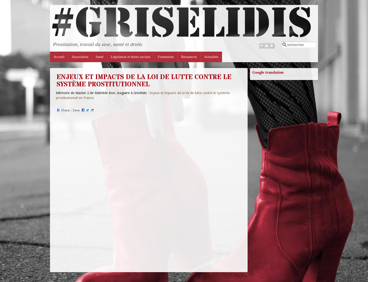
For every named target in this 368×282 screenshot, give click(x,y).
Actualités (211, 57)
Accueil (59, 57)
